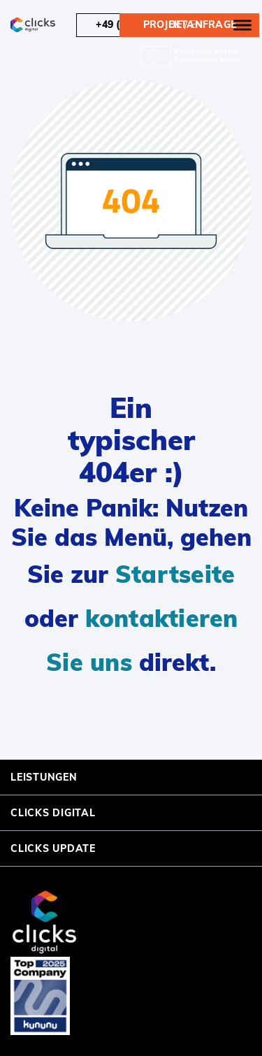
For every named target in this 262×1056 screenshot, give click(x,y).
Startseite (175, 574)
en (196, 24)
